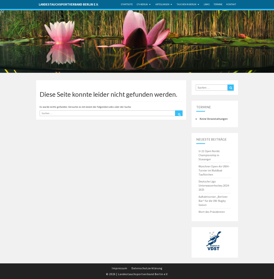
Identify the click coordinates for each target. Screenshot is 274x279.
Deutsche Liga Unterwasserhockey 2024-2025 (214, 185)
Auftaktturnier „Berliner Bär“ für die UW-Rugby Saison (213, 201)
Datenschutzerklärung (146, 268)
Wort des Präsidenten (212, 212)
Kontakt (231, 4)
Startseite (127, 4)
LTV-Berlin (142, 4)
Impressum (119, 268)
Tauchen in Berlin (186, 4)
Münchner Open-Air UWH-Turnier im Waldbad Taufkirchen (214, 170)
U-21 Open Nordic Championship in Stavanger (209, 155)
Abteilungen (162, 4)
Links (207, 4)
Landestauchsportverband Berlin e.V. (69, 4)
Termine (218, 4)
